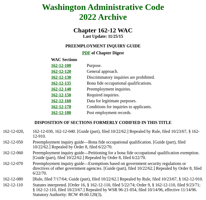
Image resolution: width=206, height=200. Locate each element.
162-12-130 (61, 77)
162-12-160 (61, 101)
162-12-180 (61, 112)
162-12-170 (61, 106)
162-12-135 (61, 83)
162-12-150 (61, 95)
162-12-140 (61, 89)
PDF (86, 53)
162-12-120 (61, 71)
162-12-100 (61, 65)
